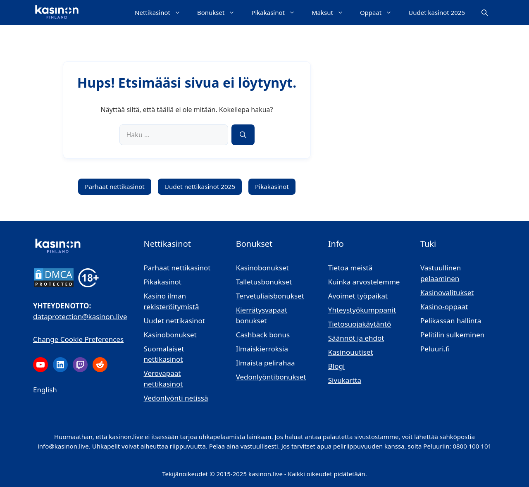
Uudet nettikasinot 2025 (199, 186)
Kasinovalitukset (447, 292)
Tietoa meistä (350, 267)
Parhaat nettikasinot (115, 186)
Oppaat (380, 12)
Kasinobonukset (170, 334)
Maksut (332, 12)
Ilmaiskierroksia (262, 348)
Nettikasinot (162, 12)
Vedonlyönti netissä (176, 398)
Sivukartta (344, 380)
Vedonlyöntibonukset (271, 377)
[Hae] (243, 134)
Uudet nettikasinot (174, 320)
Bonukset (220, 12)
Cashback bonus (263, 334)
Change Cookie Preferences (78, 339)
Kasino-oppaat (444, 306)
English (45, 389)
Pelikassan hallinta (450, 320)
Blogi (336, 366)
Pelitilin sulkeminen (452, 334)
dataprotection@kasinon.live (80, 316)
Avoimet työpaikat (358, 296)
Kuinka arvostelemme (364, 281)
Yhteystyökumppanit (362, 310)
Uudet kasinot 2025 (436, 12)
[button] (484, 12)
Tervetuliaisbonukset (270, 296)
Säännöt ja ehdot (356, 338)
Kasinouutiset (350, 352)
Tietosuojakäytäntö (359, 324)
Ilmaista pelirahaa (265, 363)
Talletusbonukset (264, 281)
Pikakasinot (277, 12)
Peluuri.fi (435, 348)
